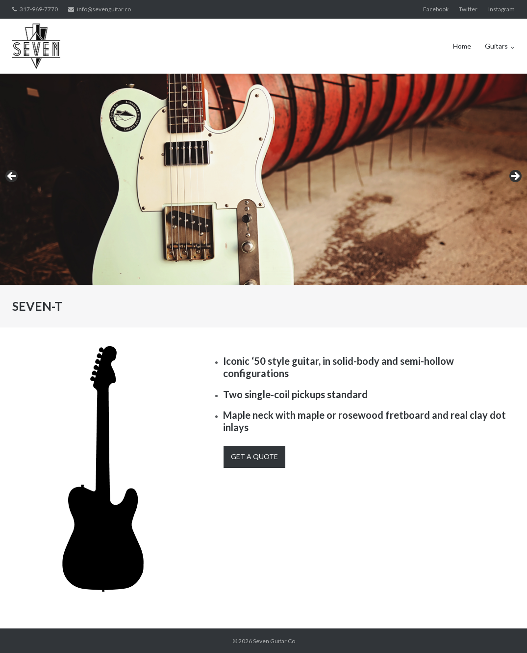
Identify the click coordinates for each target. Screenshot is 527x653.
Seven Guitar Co (274, 641)
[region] (263, 179)
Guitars (496, 46)
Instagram (501, 9)
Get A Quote (254, 456)
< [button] (12, 176)
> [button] (514, 176)
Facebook (436, 9)
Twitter (468, 9)
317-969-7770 (39, 9)
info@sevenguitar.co (104, 9)
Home (462, 46)
